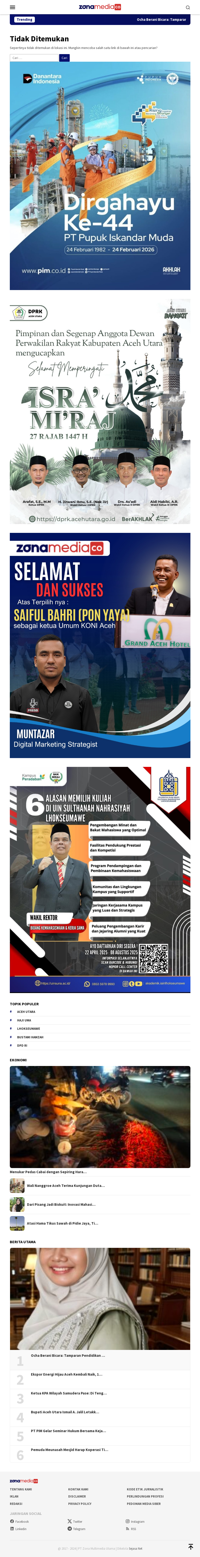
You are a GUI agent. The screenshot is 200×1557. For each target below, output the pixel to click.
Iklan (14, 1496)
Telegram (76, 1529)
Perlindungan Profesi (145, 1496)
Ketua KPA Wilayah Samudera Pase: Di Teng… (69, 1393)
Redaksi (16, 1504)
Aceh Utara (26, 1012)
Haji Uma (24, 1020)
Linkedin (18, 1529)
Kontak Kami (78, 1489)
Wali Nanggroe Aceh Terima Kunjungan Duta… (66, 1185)
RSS (130, 1529)
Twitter (74, 1522)
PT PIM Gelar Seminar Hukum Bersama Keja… (68, 1431)
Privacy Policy (79, 1504)
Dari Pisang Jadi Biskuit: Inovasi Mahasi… (61, 1204)
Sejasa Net (135, 1548)
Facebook (19, 1522)
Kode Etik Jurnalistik (145, 1489)
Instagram (135, 1522)
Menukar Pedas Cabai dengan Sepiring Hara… (48, 1172)
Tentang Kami (21, 1489)
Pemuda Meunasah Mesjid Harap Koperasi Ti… (69, 1450)
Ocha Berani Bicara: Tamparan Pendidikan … (68, 1355)
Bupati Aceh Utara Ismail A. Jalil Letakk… (65, 1412)
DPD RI (22, 1045)
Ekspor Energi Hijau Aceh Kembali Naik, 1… (66, 1374)
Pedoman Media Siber (144, 1504)
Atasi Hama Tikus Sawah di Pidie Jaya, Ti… (62, 1223)
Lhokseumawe (28, 1029)
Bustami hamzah (30, 1037)
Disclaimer (77, 1496)
